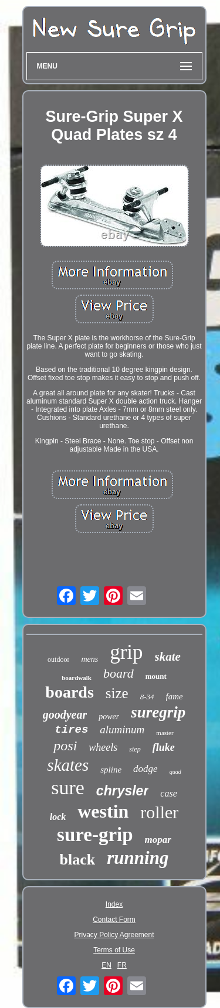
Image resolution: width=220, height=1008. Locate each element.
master (164, 732)
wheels (103, 747)
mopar (158, 839)
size (117, 693)
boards (69, 692)
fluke (164, 747)
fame (174, 696)
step (134, 749)
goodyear (65, 714)
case (168, 793)
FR (122, 965)
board (118, 673)
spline (110, 769)
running (137, 858)
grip (126, 652)
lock (58, 817)
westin (102, 811)
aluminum (122, 729)
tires (71, 729)
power (109, 716)
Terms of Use (114, 950)
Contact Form (114, 919)
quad (175, 771)
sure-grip (95, 834)
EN (106, 965)
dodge (145, 768)
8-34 (147, 696)
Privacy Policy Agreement (114, 935)
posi (65, 745)
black (78, 859)
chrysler (122, 790)
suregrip (158, 712)
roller (159, 812)
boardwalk (77, 677)
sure (67, 787)
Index (114, 904)
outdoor (58, 659)
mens (89, 659)
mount (156, 676)
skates (68, 765)
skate (168, 657)
